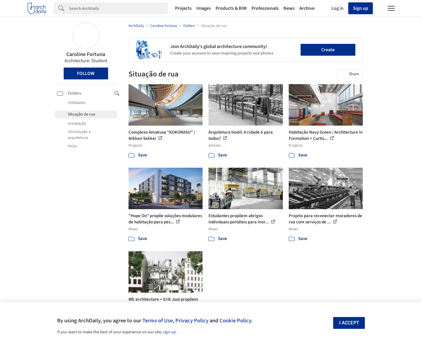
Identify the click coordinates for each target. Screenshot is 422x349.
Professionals (265, 8)
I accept (349, 322)
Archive (307, 8)
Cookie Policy (235, 320)
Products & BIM (231, 8)
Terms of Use (157, 320)
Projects (183, 8)
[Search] (118, 8)
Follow (85, 73)
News (289, 8)
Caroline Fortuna (85, 54)
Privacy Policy (191, 320)
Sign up (360, 8)
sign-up (169, 332)
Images (203, 8)
